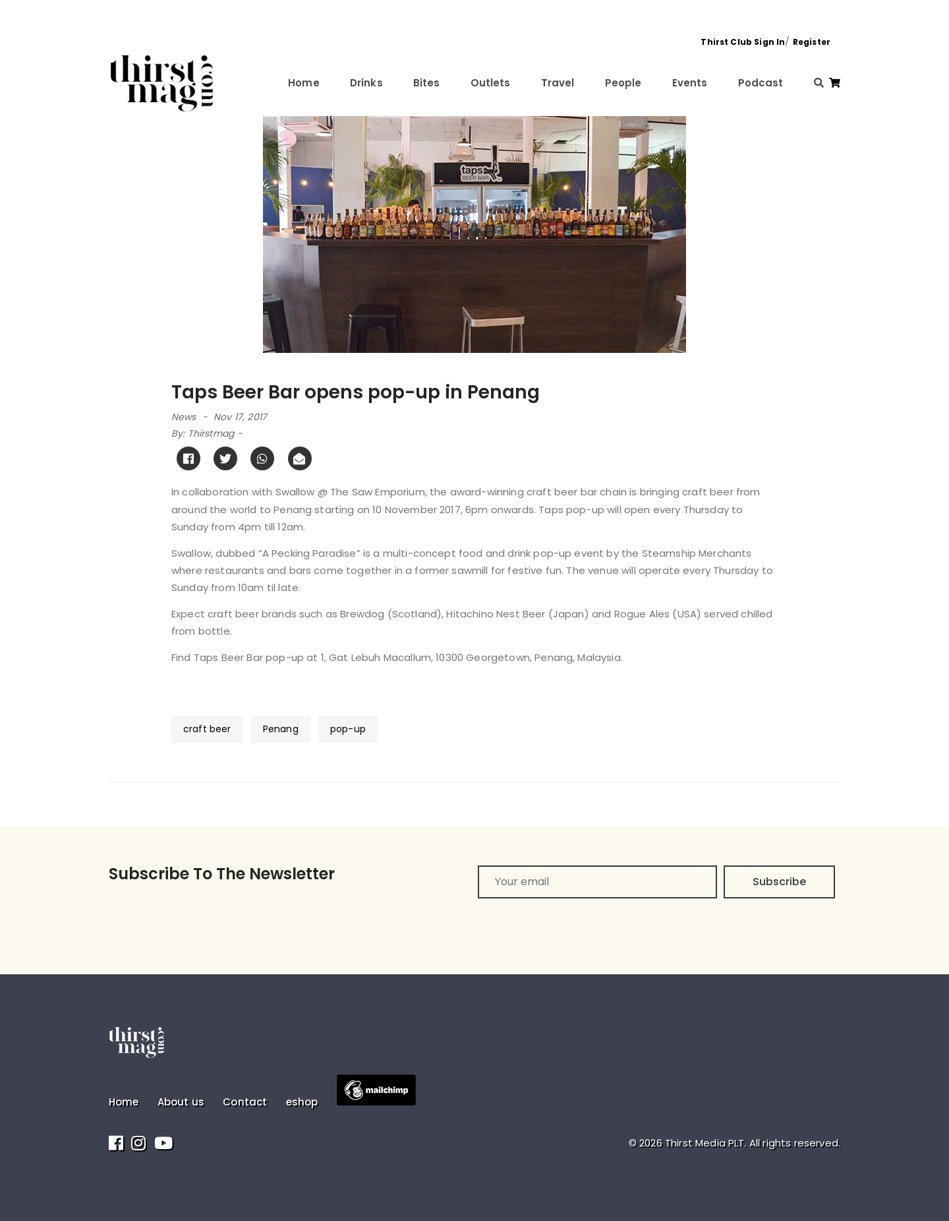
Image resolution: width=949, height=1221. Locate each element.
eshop (302, 1102)
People (623, 83)
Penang (281, 729)
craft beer (207, 729)
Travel (558, 83)
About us (181, 1102)
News (183, 416)
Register (811, 41)
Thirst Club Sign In (743, 41)
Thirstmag (211, 433)
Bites (426, 83)
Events (690, 83)
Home (304, 83)
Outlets (491, 83)
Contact (245, 1102)
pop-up (348, 729)
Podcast (761, 83)
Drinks (366, 83)
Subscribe (779, 881)
